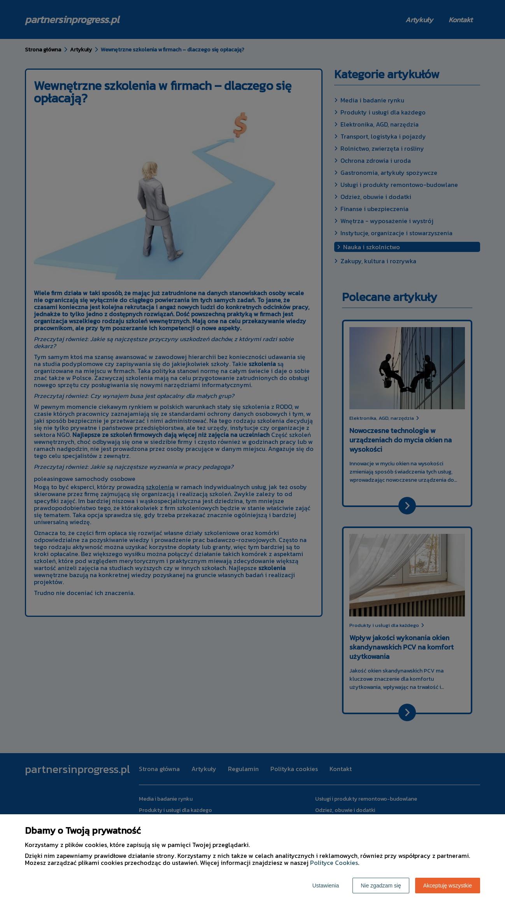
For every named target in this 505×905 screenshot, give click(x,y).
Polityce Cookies (334, 862)
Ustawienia (325, 885)
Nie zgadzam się (381, 885)
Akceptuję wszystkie (447, 885)
